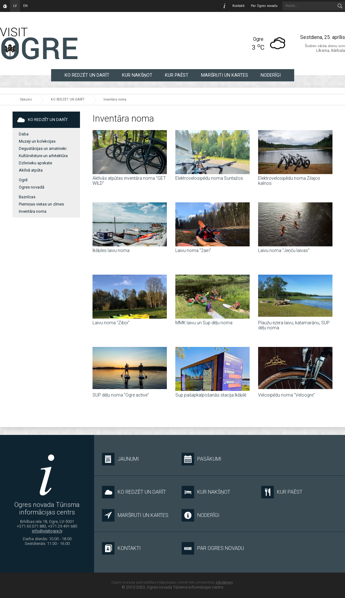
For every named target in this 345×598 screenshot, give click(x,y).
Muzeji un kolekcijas (37, 141)
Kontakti (238, 6)
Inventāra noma (115, 99)
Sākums (26, 99)
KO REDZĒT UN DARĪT (87, 75)
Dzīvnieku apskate (35, 163)
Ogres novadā (31, 187)
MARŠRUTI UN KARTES (224, 75)
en (25, 6)
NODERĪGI (271, 75)
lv (15, 6)
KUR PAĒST (176, 75)
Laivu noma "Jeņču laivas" (284, 250)
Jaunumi (120, 459)
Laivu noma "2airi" (193, 250)
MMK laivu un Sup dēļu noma (203, 322)
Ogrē (23, 180)
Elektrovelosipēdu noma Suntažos (209, 178)
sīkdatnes (224, 582)
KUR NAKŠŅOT (137, 75)
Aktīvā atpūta (31, 170)
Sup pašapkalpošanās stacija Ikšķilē (210, 395)
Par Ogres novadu (264, 6)
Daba (24, 134)
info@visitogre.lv (47, 531)
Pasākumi (201, 459)
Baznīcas (27, 197)
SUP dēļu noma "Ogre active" (121, 395)
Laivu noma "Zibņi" (111, 322)
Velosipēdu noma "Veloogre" (286, 395)
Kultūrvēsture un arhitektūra (43, 155)
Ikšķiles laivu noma (111, 250)
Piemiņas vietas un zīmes (41, 204)
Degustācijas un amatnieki (42, 148)
